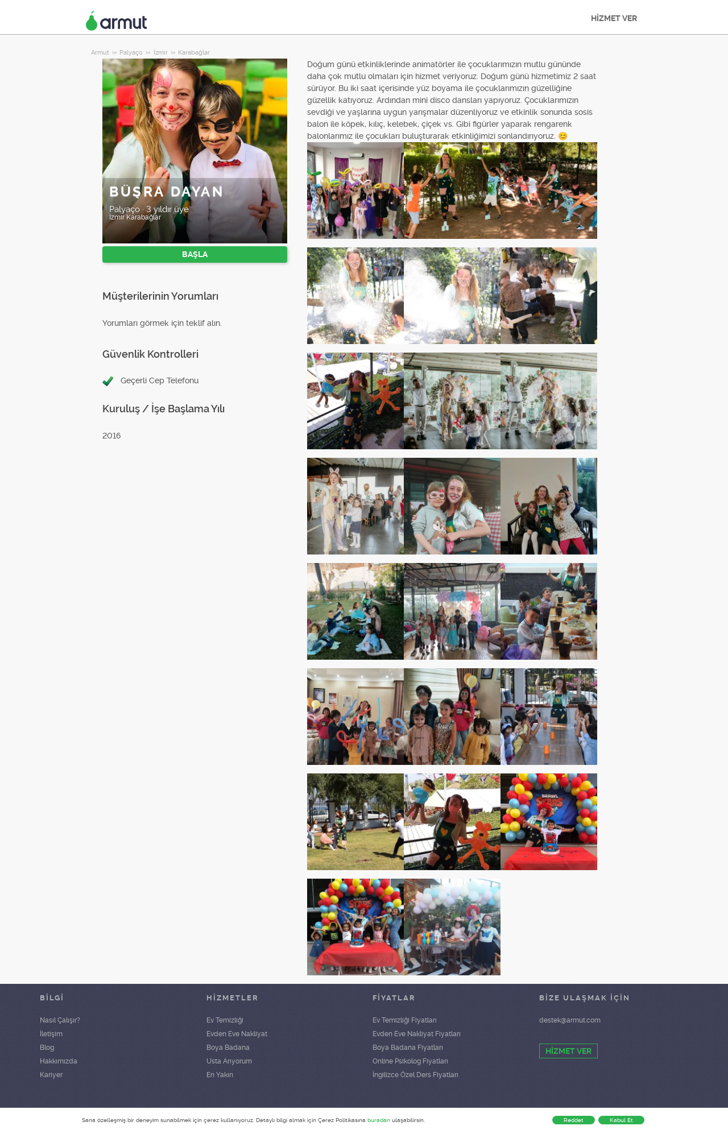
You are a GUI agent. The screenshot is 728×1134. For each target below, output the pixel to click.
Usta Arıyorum (229, 1061)
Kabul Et (621, 1120)
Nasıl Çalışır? (60, 1020)
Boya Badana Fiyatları (408, 1048)
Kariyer (51, 1075)
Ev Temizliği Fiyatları (405, 1020)
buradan (378, 1120)
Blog (47, 1048)
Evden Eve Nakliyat (236, 1034)
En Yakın (219, 1075)
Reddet (574, 1120)
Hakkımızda (58, 1061)
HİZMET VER (614, 18)
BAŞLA (195, 254)
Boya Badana (228, 1048)
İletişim (51, 1034)
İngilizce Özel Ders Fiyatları (415, 1075)
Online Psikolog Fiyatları (410, 1061)
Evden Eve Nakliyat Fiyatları (417, 1034)
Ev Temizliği (224, 1020)
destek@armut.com (570, 1020)
